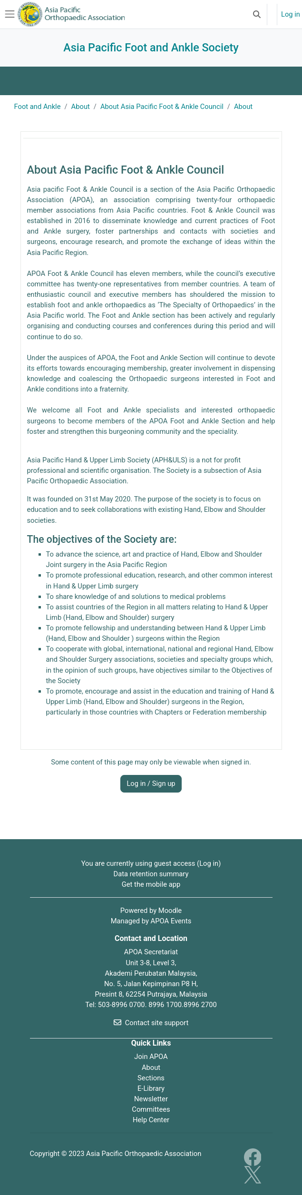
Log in (290, 14)
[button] (257, 14)
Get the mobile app (151, 884)
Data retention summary (151, 874)
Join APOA (150, 1056)
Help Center (151, 1120)
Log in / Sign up (151, 783)
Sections (151, 1078)
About (151, 1067)
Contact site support (151, 1023)
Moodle (170, 910)
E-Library (151, 1088)
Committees (151, 1109)
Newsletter (151, 1099)
